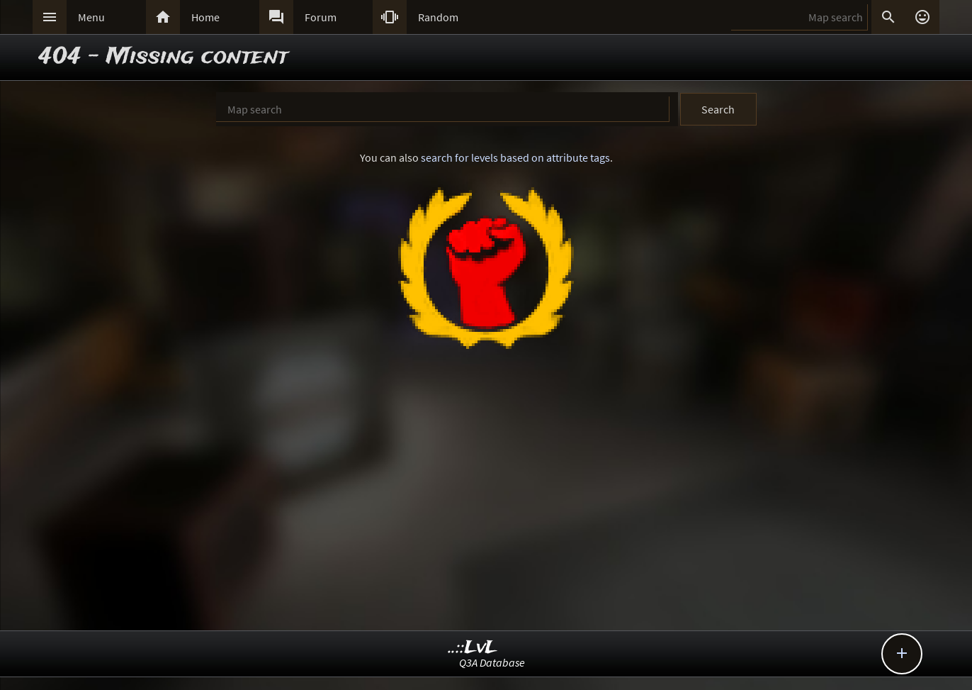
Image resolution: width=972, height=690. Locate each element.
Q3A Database (492, 662)
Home (205, 17)
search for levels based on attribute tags (515, 157)
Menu (91, 17)
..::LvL (473, 647)
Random (438, 17)
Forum (321, 17)
